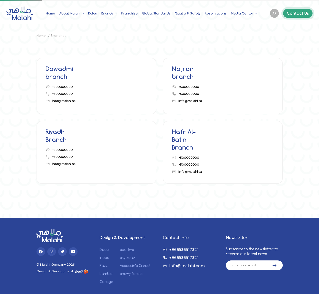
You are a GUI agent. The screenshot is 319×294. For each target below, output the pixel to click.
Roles (92, 13)
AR (274, 13)
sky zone (127, 257)
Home (50, 13)
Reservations (216, 13)
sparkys (127, 249)
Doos (104, 249)
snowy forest (131, 273)
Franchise (129, 13)
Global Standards (156, 13)
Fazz (104, 265)
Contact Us (298, 13)
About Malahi (70, 13)
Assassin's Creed (135, 265)
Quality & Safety (187, 13)
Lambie (106, 273)
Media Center (242, 13)
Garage (106, 281)
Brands (107, 13)
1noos (104, 257)
